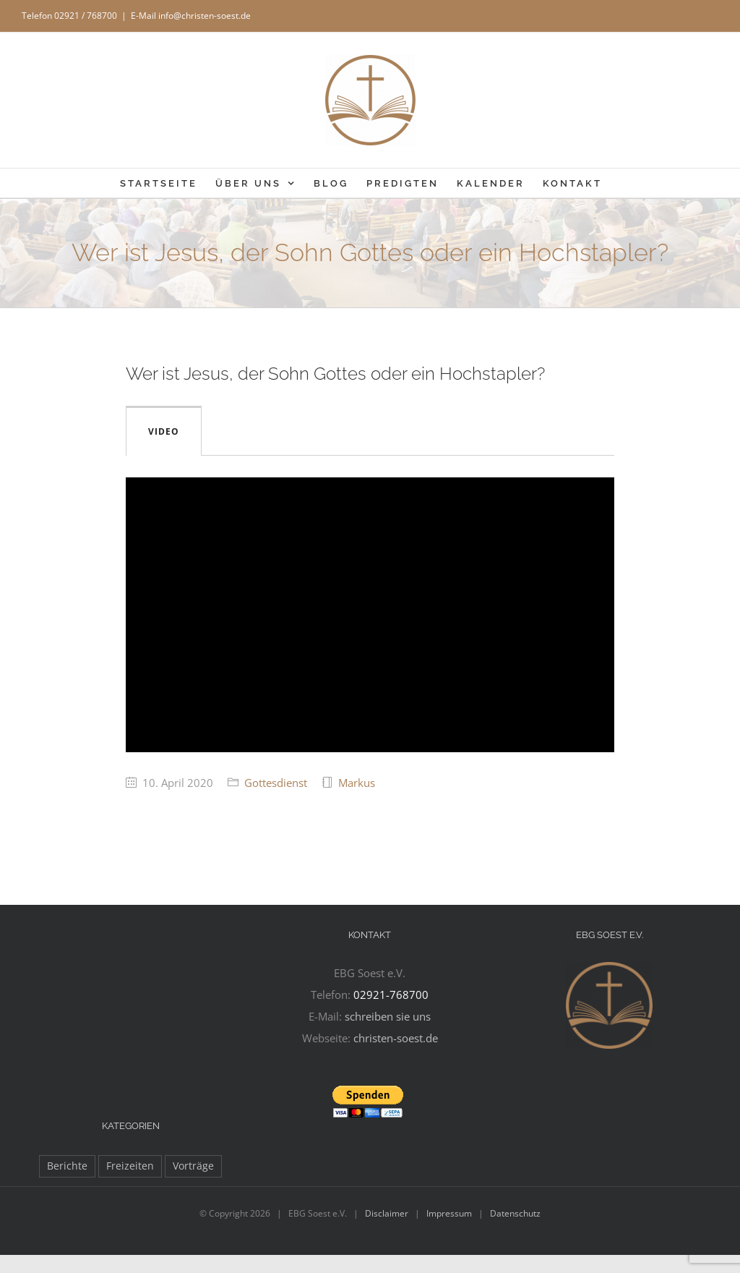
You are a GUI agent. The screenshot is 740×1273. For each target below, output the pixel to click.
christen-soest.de (395, 1038)
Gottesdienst (275, 782)
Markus (356, 782)
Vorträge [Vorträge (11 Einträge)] (193, 1165)
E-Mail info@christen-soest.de (191, 15)
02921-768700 (391, 994)
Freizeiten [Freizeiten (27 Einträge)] (130, 1165)
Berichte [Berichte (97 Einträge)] (67, 1165)
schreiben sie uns (388, 1016)
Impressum (449, 1213)
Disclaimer (386, 1213)
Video (163, 431)
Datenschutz (515, 1213)
